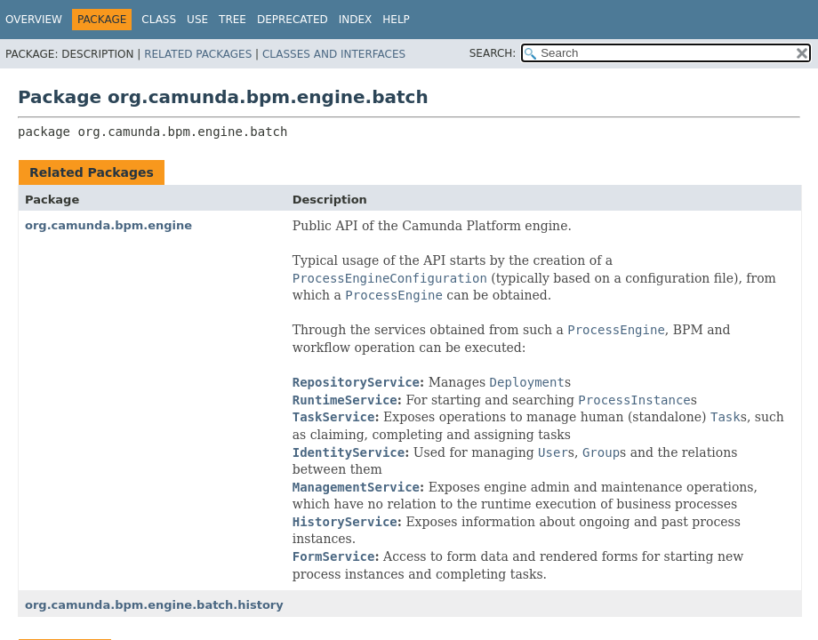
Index (356, 19)
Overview (33, 19)
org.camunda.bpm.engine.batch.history (154, 605)
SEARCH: (493, 53)
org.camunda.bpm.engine (108, 225)
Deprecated (292, 19)
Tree (232, 19)
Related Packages (198, 54)
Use (197, 19)
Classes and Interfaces (333, 54)
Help (396, 19)
